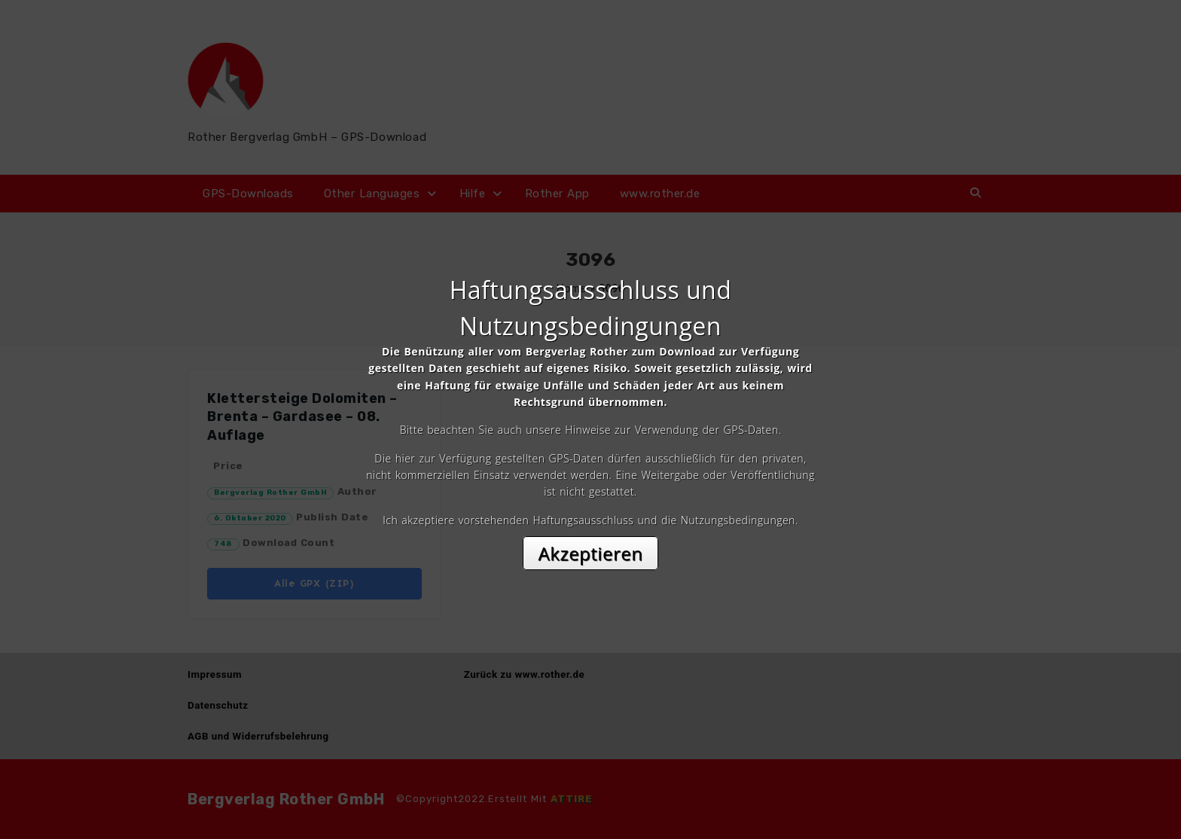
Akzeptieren (591, 553)
